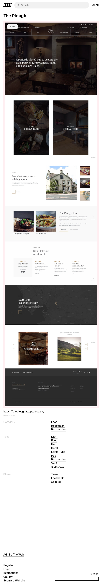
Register (8, 565)
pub (53, 456)
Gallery (8, 577)
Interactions (10, 573)
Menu (95, 5)
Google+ (56, 482)
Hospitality (58, 426)
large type (58, 452)
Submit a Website (14, 580)
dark (54, 437)
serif (54, 463)
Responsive (58, 429)
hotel (54, 448)
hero (54, 444)
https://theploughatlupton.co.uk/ (24, 411)
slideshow (57, 467)
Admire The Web (13, 554)
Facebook (57, 478)
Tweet (55, 474)
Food (54, 422)
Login (6, 569)
